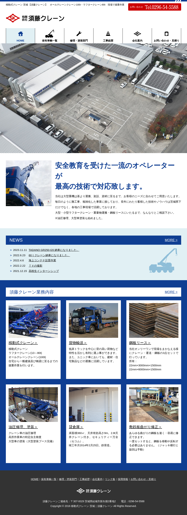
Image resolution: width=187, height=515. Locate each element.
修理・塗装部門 (79, 35)
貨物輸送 (76, 343)
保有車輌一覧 (49, 35)
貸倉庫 (74, 427)
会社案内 (137, 35)
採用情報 (123, 479)
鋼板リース (138, 343)
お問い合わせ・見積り (166, 35)
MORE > (171, 240)
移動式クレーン (21, 343)
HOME (20, 35)
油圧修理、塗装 (21, 427)
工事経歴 (108, 35)
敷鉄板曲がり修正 (143, 427)
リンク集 (110, 479)
